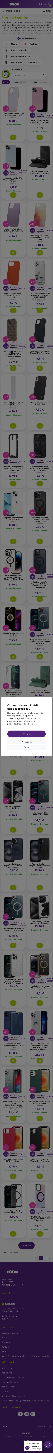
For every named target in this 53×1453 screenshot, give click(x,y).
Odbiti (26, 747)
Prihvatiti (27, 734)
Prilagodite (26, 742)
